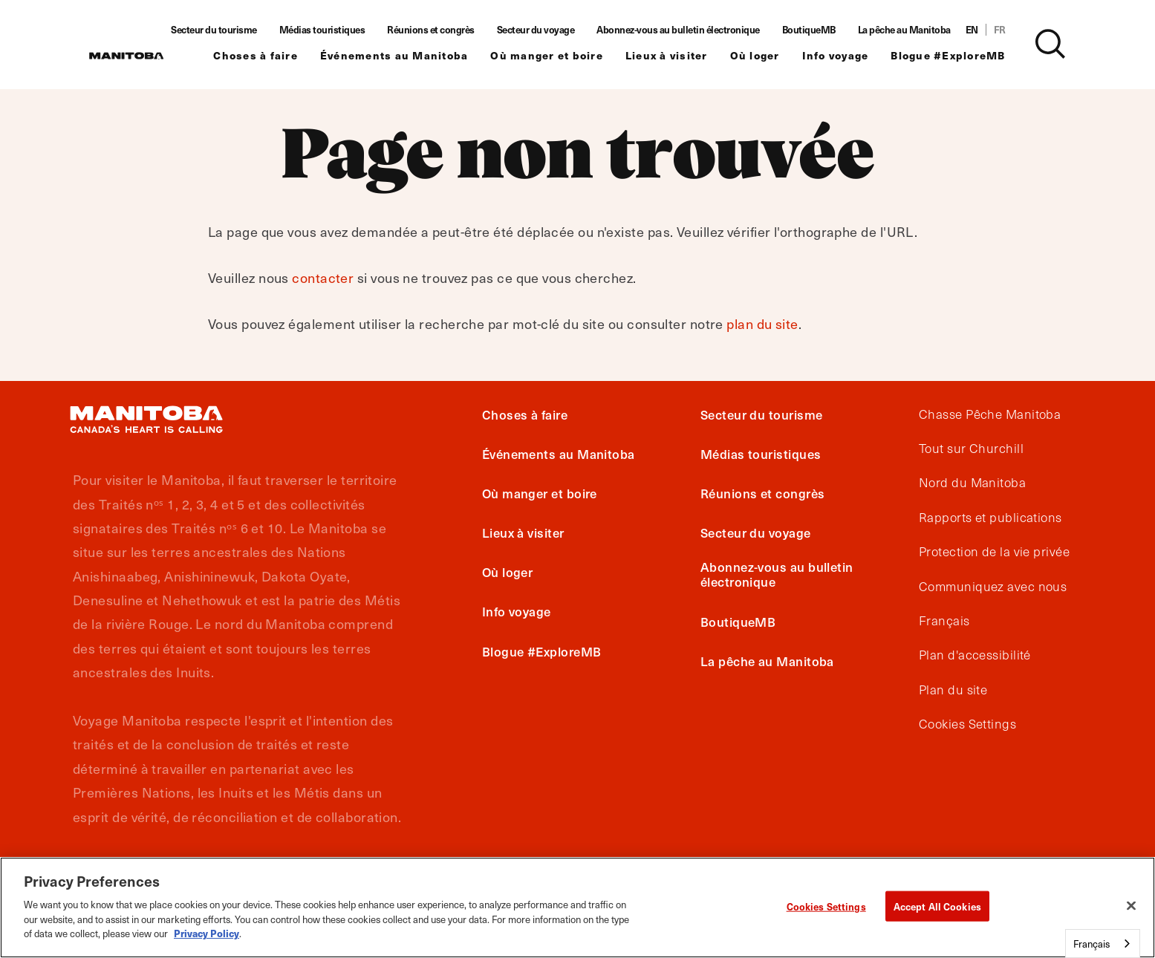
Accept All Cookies (937, 906)
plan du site (762, 323)
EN (990, 30)
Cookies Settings (967, 724)
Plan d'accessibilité (975, 655)
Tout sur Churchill (971, 448)
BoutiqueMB (827, 30)
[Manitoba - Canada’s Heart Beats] (126, 55)
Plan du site (953, 689)
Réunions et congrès (449, 30)
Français (944, 620)
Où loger (773, 56)
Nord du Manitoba (972, 482)
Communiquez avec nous (993, 586)
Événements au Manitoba (413, 56)
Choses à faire (274, 56)
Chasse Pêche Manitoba (990, 414)
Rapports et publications (990, 517)
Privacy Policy (206, 933)
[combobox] (1102, 943)
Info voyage (854, 56)
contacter (323, 277)
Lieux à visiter (685, 56)
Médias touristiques (341, 30)
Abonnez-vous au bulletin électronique (696, 30)
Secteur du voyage (554, 30)
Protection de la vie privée (994, 551)
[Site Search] (1068, 44)
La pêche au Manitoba (922, 30)
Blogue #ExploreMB (966, 56)
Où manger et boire (565, 56)
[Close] (1131, 905)
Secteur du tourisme (232, 30)
